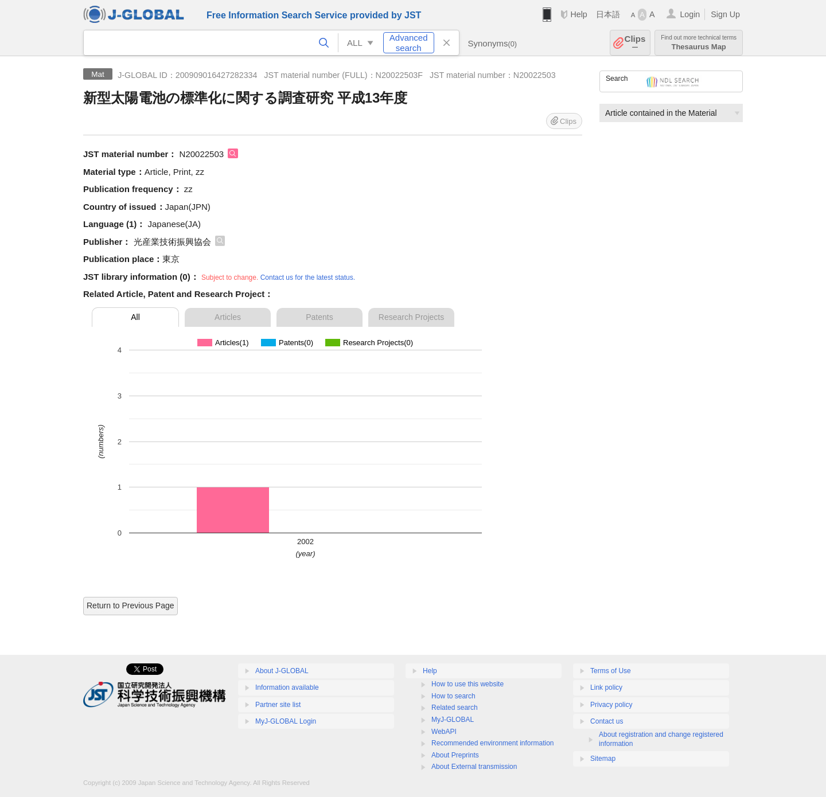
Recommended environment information (492, 743)
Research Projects (411, 317)
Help (578, 14)
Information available (287, 687)
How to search (453, 696)
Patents (319, 317)
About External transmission (474, 767)
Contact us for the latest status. (307, 278)
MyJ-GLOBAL (452, 720)
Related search (454, 708)
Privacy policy (611, 705)
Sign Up (725, 14)
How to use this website (467, 684)
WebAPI (444, 732)
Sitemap (602, 759)
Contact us (606, 721)
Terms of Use (610, 671)
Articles (228, 317)
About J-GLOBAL (282, 671)
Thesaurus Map (699, 42)
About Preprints (455, 755)
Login (690, 14)
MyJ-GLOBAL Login (285, 721)
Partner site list (278, 705)
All (135, 317)
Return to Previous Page (130, 605)
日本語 (608, 14)
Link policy (606, 687)
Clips (635, 43)
